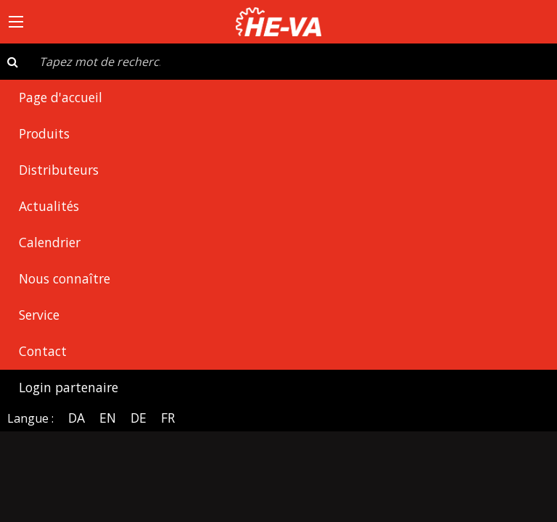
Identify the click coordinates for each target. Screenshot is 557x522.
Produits (44, 133)
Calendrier (50, 242)
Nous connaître (64, 278)
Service (39, 314)
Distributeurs (59, 169)
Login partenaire (68, 387)
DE (139, 417)
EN (107, 417)
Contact (43, 351)
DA (76, 417)
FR (168, 417)
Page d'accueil (60, 97)
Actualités (49, 206)
